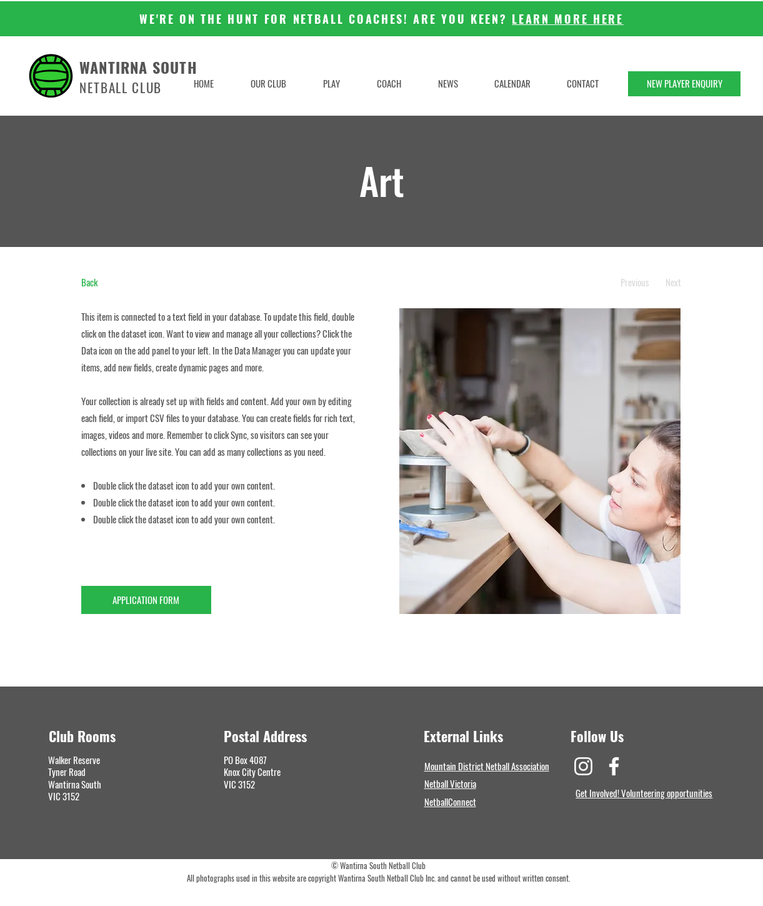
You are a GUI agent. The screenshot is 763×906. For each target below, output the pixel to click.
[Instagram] (583, 766)
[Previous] (635, 282)
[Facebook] (614, 766)
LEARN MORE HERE (568, 19)
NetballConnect (450, 801)
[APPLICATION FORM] (146, 600)
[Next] (673, 282)
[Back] (127, 282)
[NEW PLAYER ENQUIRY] (684, 83)
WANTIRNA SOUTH (138, 67)
